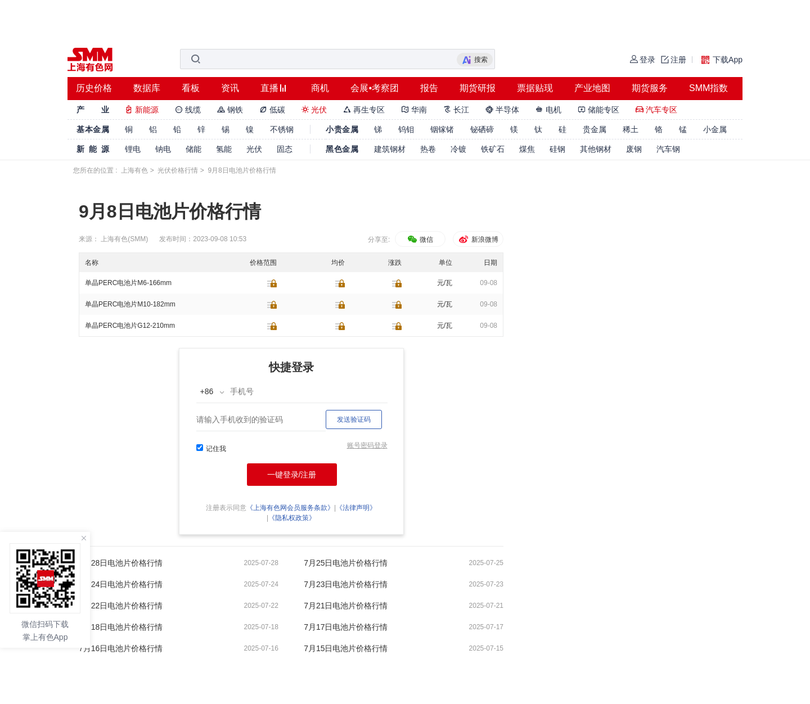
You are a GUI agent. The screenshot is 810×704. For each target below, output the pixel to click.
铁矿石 (493, 149)
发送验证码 (354, 419)
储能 (193, 149)
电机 (548, 109)
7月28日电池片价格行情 (121, 562)
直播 (269, 88)
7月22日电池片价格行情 (121, 605)
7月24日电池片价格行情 (121, 584)
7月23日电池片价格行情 (346, 584)
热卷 (428, 149)
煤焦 (527, 149)
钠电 (163, 149)
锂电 (133, 149)
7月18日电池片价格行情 (121, 626)
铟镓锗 (442, 129)
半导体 (502, 109)
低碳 (272, 109)
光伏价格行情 (178, 170)
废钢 (634, 149)
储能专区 (598, 109)
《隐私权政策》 (292, 518)
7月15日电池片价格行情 (346, 648)
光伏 (314, 109)
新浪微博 (478, 239)
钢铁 (230, 109)
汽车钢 (668, 149)
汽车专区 (656, 109)
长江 (456, 109)
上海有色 (134, 170)
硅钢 (557, 149)
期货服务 (650, 88)
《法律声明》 (356, 508)
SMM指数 (708, 88)
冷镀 (458, 149)
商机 (320, 88)
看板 (191, 88)
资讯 (230, 88)
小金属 (715, 129)
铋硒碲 (482, 129)
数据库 (146, 88)
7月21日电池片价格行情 (346, 605)
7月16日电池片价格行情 (121, 648)
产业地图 (592, 88)
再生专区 (364, 109)
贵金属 (594, 129)
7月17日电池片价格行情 (346, 626)
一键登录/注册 (292, 474)
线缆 (188, 109)
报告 (429, 88)
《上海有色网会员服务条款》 (290, 508)
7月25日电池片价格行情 (346, 562)
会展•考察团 (374, 88)
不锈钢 (282, 129)
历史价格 (94, 88)
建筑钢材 (390, 149)
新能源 (142, 109)
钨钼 (406, 129)
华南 (414, 109)
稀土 (630, 129)
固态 (284, 149)
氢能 (224, 149)
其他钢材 (595, 149)
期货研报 (478, 88)
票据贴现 (535, 88)
